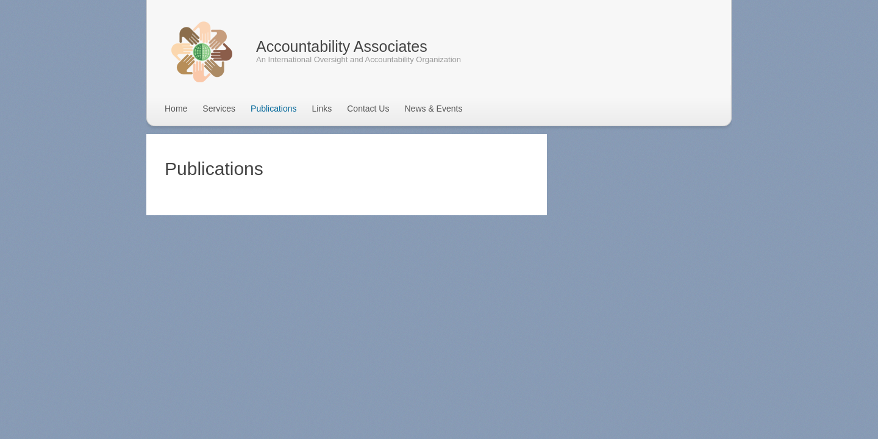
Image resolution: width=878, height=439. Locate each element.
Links (322, 108)
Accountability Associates (341, 46)
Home (176, 108)
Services (218, 108)
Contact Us (368, 108)
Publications (274, 108)
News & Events (433, 108)
